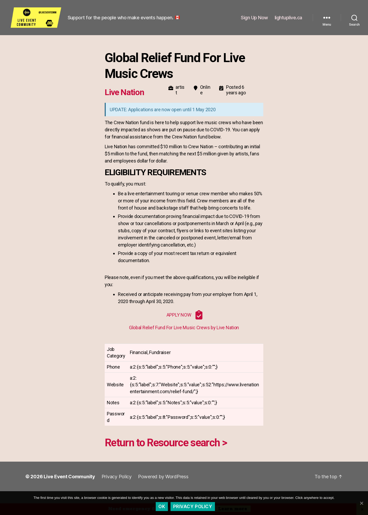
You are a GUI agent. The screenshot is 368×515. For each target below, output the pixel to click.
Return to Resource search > (166, 454)
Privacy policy (192, 506)
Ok (161, 506)
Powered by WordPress (163, 488)
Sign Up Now (254, 23)
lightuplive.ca (288, 23)
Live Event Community (69, 488)
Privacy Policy (117, 488)
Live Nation (124, 104)
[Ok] (361, 503)
